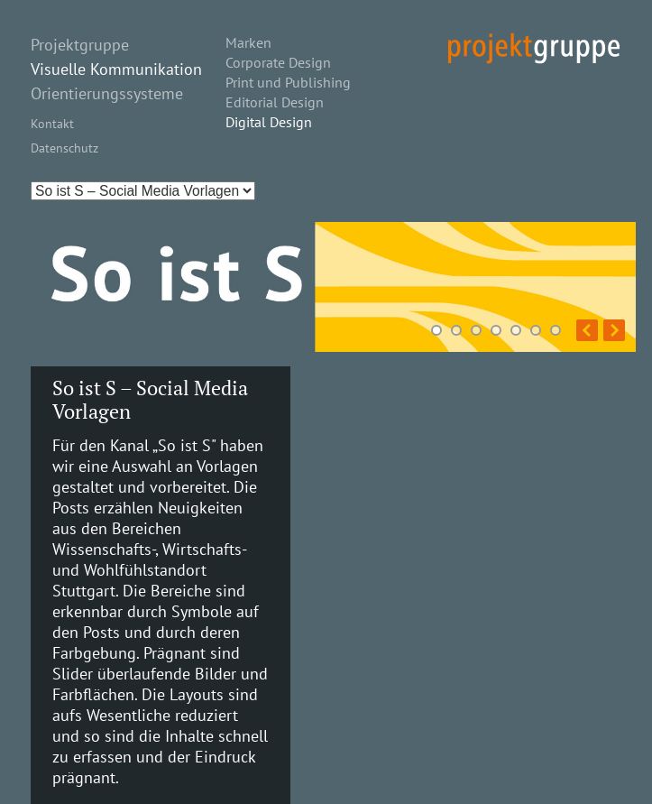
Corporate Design (278, 62)
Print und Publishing (288, 82)
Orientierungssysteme (107, 93)
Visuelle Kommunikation (116, 69)
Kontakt (52, 123)
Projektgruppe (80, 44)
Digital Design (268, 122)
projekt (534, 48)
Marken (248, 42)
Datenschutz (64, 147)
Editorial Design (274, 102)
